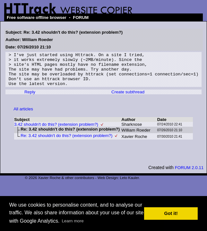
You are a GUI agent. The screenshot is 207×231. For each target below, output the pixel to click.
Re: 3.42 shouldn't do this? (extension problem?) (66, 142)
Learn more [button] (72, 220)
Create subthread (127, 98)
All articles (23, 115)
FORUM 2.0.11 (189, 174)
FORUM (81, 17)
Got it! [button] (171, 213)
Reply (29, 98)
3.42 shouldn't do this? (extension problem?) (56, 131)
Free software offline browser (36, 17)
